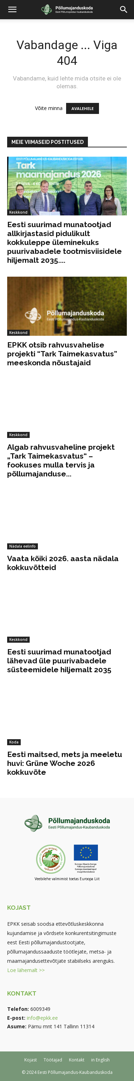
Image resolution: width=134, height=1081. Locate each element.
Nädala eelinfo (22, 546)
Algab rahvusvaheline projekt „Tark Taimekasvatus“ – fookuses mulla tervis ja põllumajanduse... (61, 460)
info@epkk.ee (42, 1017)
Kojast (30, 1060)
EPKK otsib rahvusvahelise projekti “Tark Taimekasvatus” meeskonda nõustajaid (62, 353)
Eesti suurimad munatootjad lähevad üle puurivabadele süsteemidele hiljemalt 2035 (59, 660)
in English (100, 1060)
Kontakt (76, 1060)
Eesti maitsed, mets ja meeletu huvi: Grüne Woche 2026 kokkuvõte (64, 763)
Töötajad (53, 1060)
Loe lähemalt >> (26, 970)
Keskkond (18, 212)
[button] (12, 9)
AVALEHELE (82, 108)
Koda (14, 742)
